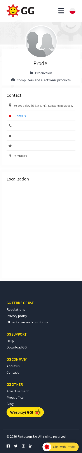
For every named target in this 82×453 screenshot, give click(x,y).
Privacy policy (17, 316)
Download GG (17, 347)
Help (10, 341)
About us (13, 366)
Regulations (16, 309)
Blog (10, 404)
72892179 (20, 116)
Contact (13, 372)
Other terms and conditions (27, 322)
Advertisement (18, 391)
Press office (15, 397)
